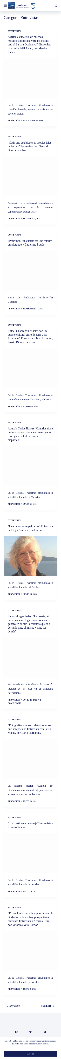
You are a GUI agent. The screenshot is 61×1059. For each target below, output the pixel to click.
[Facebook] (16, 1032)
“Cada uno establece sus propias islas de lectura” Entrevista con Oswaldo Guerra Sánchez (29, 146)
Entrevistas (14, 31)
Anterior (13, 1006)
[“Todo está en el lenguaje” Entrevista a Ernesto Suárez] (30, 853)
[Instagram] (45, 1032)
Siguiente (47, 1006)
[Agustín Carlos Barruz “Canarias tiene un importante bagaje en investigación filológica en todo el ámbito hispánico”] (30, 466)
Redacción (14, 120)
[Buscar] (56, 6)
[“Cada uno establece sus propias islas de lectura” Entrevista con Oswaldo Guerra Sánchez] (30, 176)
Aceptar (30, 1054)
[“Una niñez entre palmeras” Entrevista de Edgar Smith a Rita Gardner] (30, 556)
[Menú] (5, 5)
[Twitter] (30, 1032)
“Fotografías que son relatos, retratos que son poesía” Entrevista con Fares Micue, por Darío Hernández (29, 729)
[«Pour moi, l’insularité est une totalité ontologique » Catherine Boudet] (30, 271)
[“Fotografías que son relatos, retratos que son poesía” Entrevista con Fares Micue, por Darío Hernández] (30, 759)
